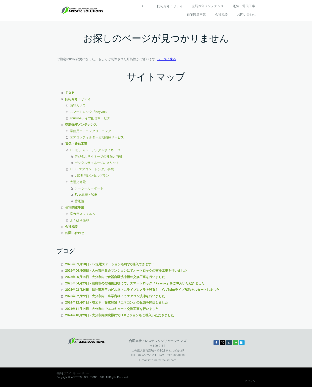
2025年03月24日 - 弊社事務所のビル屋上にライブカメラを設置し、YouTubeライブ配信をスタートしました (142, 290)
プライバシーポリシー (76, 373)
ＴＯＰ (143, 6)
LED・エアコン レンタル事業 (92, 169)
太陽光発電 (78, 182)
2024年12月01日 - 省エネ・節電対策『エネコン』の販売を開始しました (116, 302)
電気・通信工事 (244, 6)
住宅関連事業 (196, 14)
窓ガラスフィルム (82, 214)
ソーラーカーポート (89, 188)
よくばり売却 (79, 220)
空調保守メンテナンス (208, 6)
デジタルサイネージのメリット (97, 163)
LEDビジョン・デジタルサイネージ (95, 150)
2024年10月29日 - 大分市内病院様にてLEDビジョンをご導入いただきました (119, 315)
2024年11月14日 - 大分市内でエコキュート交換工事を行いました (112, 309)
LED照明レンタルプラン (92, 175)
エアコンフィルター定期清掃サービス (97, 137)
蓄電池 (79, 201)
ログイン (250, 381)
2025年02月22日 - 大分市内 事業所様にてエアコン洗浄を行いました (115, 296)
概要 (59, 373)
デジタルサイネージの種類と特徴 (98, 156)
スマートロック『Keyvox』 (89, 112)
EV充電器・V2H (86, 195)
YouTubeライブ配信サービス (90, 118)
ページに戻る (166, 59)
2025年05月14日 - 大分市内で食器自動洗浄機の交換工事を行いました (115, 277)
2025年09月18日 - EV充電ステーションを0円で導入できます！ (110, 264)
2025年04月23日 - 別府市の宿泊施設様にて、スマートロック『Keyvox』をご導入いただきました (135, 283)
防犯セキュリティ (170, 6)
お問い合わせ (246, 14)
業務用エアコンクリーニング (90, 131)
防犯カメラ (78, 105)
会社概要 (221, 14)
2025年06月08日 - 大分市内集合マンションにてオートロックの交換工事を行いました (126, 270)
